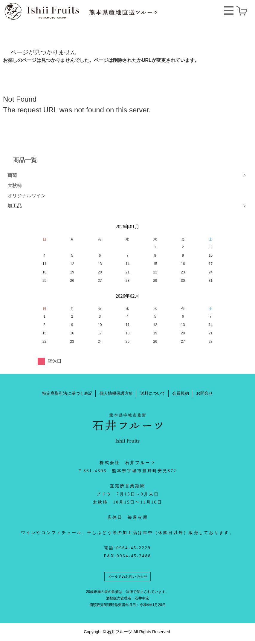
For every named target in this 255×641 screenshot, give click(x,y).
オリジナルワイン (26, 195)
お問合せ (204, 393)
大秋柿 (14, 185)
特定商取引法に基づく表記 (67, 393)
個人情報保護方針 (116, 393)
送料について (152, 393)
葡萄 (12, 175)
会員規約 (180, 393)
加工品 (14, 205)
